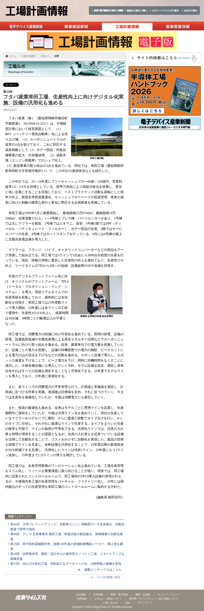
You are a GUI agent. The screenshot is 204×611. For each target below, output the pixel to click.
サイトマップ (145, 602)
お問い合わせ (110, 602)
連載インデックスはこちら (101, 569)
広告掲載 (98, 594)
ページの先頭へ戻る (107, 577)
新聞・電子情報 (119, 594)
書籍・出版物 (142, 594)
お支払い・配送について (108, 598)
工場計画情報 (127, 26)
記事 (56, 56)
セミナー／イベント (168, 594)
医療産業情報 (178, 26)
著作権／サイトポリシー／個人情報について (153, 598)
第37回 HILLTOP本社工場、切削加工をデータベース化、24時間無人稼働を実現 (65, 563)
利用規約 (82, 598)
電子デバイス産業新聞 (25, 26)
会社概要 (81, 594)
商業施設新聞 (76, 26)
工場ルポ (44, 56)
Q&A (127, 602)
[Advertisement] (164, 163)
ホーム (12, 56)
